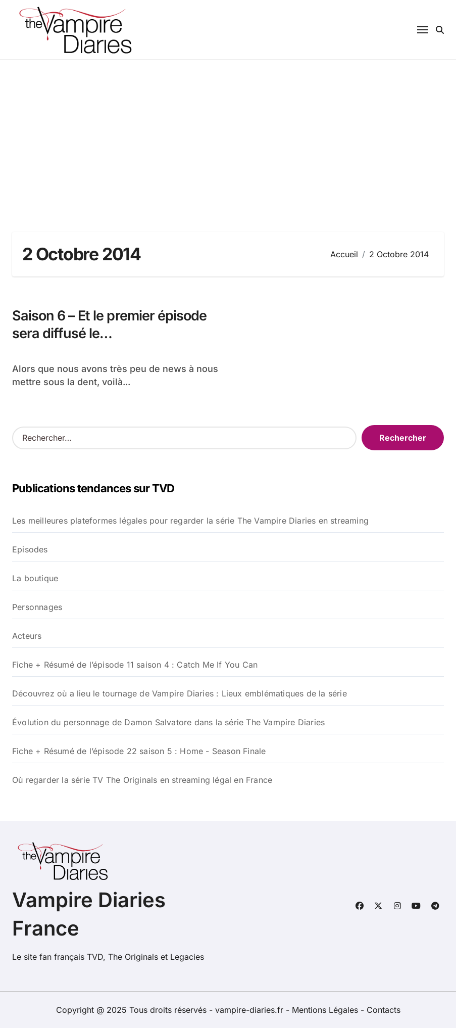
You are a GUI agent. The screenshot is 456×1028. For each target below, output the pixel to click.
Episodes (30, 549)
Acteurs (26, 636)
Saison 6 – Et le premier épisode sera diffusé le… (109, 324)
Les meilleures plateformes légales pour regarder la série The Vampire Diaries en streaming (190, 521)
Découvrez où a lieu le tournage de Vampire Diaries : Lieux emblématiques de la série (179, 693)
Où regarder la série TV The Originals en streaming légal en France (142, 780)
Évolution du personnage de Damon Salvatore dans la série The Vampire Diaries (168, 722)
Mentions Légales (326, 1010)
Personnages (37, 607)
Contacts (383, 1010)
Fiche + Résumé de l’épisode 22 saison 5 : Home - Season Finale (139, 751)
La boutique (35, 578)
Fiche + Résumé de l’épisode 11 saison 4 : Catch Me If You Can (135, 665)
